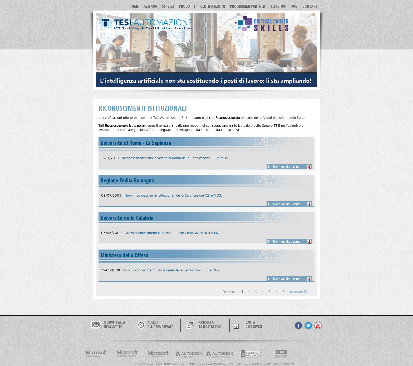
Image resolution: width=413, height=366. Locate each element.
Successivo (296, 292)
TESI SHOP (278, 6)
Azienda (150, 6)
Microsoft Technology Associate (127, 354)
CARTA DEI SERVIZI (253, 324)
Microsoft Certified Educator (158, 354)
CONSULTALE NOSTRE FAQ (210, 324)
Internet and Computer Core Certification (281, 354)
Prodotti (187, 6)
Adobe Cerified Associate (250, 354)
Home (134, 6)
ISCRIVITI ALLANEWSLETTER (114, 324)
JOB (294, 6)
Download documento (286, 166)
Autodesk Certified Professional (219, 354)
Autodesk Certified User (188, 354)
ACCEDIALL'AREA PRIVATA (160, 324)
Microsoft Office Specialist (96, 354)
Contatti (310, 6)
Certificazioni (212, 6)
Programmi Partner (247, 6)
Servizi (168, 6)
